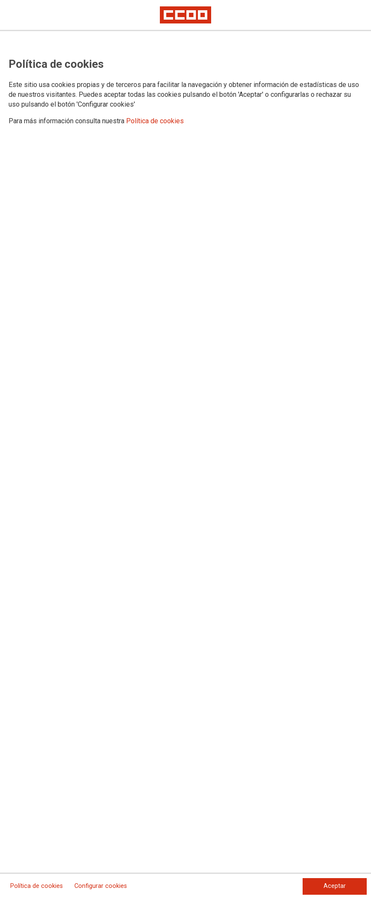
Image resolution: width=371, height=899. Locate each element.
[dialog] (185, 449)
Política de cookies (155, 121)
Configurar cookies (100, 886)
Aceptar (335, 886)
